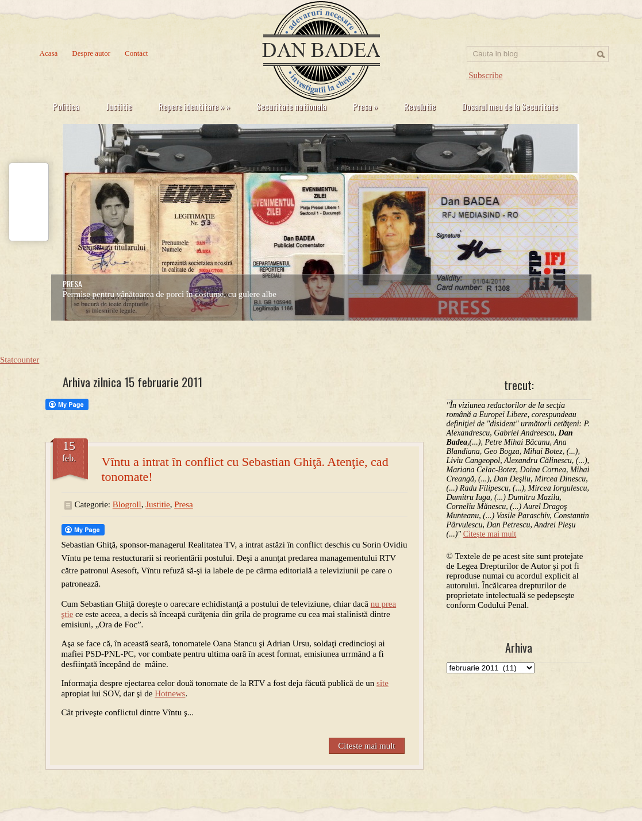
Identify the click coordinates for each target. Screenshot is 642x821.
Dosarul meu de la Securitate (510, 106)
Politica (66, 106)
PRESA (72, 283)
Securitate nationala (291, 106)
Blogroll (127, 504)
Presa (365, 106)
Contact (136, 53)
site (382, 683)
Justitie (119, 106)
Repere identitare (194, 106)
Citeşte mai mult (490, 534)
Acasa (49, 53)
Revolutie (420, 106)
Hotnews (170, 693)
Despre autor (91, 53)
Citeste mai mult (366, 745)
